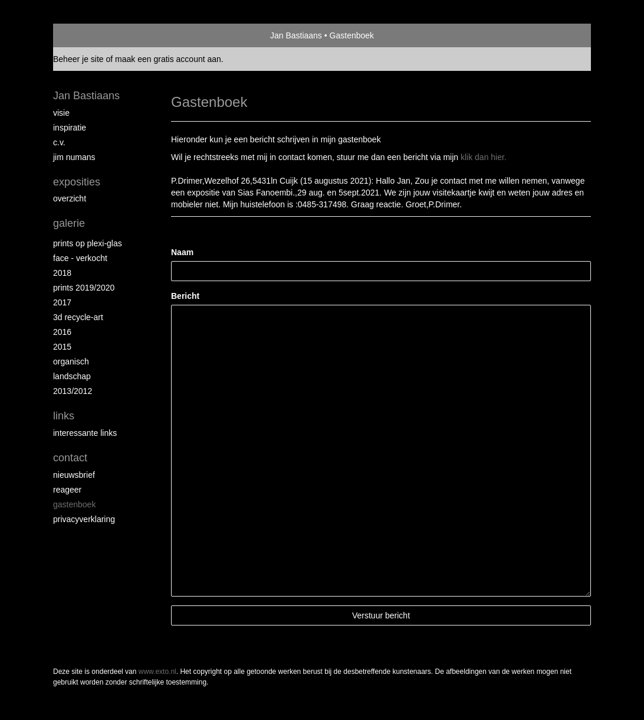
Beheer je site (78, 59)
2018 (62, 273)
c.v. (59, 142)
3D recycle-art (78, 317)
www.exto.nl (157, 671)
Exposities (76, 182)
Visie (61, 113)
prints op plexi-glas (87, 243)
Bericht (185, 296)
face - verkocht (80, 258)
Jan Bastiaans (296, 35)
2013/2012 (72, 391)
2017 (62, 302)
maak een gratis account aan (168, 59)
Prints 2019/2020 (83, 287)
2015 (62, 346)
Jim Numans (74, 157)
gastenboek (74, 504)
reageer (67, 489)
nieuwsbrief (74, 475)
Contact (70, 458)
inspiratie (69, 127)
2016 (62, 332)
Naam (182, 252)
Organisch (71, 361)
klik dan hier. (484, 157)
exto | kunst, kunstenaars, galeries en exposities (86, 35)
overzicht (69, 198)
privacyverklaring (84, 519)
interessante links (85, 433)
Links (63, 416)
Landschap (72, 376)
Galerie (69, 223)
